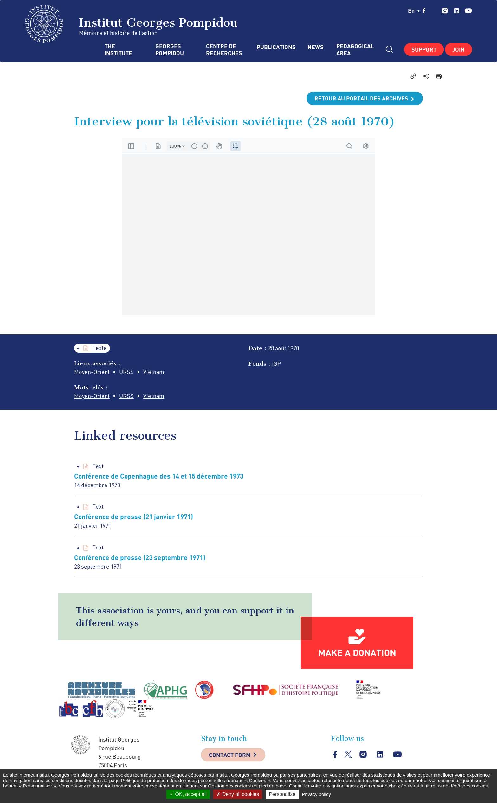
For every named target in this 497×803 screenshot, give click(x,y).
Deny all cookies (237, 794)
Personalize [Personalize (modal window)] (282, 794)
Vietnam (153, 395)
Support (423, 49)
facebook (424, 10)
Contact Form (230, 754)
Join (458, 49)
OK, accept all (188, 794)
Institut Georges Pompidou (131, 24)
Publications (276, 47)
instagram (445, 10)
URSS (126, 395)
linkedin (456, 10)
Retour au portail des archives (361, 98)
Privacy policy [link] (316, 794)
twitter (434, 10)
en (414, 10)
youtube (468, 10)
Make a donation (357, 652)
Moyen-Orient (92, 395)
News (315, 47)
